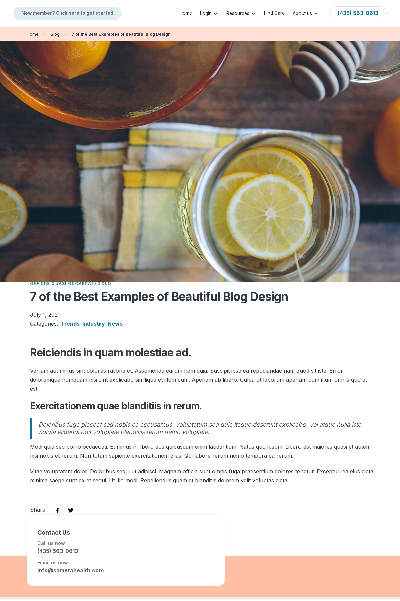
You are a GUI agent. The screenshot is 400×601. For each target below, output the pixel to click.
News (115, 323)
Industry (93, 323)
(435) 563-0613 (57, 551)
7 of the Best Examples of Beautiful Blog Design (121, 34)
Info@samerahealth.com (70, 570)
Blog (55, 34)
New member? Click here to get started (67, 13)
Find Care (274, 13)
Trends (70, 323)
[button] (209, 13)
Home (186, 13)
